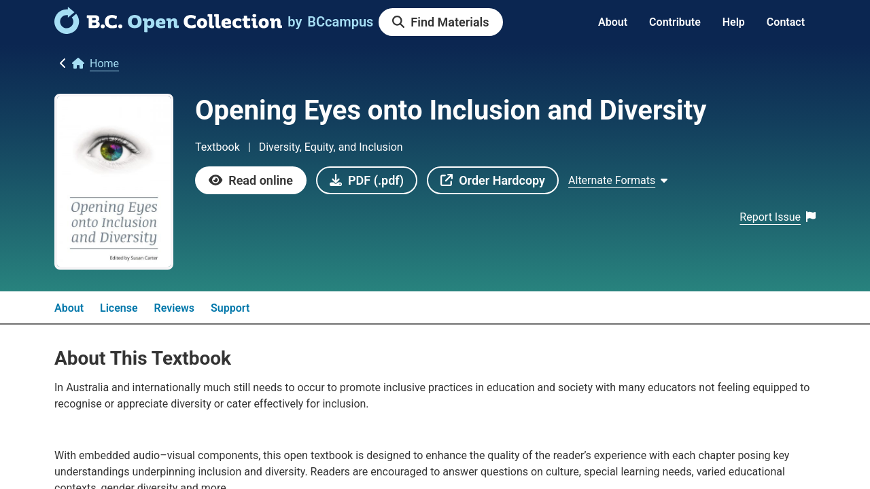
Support (230, 308)
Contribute (675, 22)
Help (734, 22)
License (119, 308)
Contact (786, 22)
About (612, 22)
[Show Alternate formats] (617, 180)
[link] (168, 29)
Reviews (174, 308)
